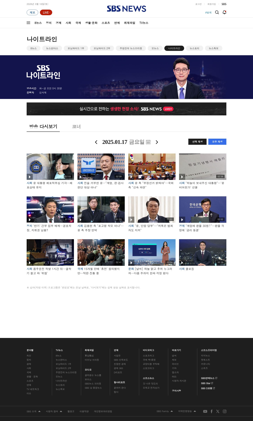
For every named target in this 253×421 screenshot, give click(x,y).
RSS (174, 376)
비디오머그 (148, 349)
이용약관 (84, 411)
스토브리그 (148, 368)
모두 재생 (217, 141)
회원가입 (211, 3)
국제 (78, 23)
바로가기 (176, 349)
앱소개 (175, 372)
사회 (68, 23)
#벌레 (208, 12)
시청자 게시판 (179, 380)
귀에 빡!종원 (149, 359)
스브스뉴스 (148, 377)
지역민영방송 (187, 411)
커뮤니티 (205, 364)
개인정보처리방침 (103, 411)
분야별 (30, 349)
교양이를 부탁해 (151, 364)
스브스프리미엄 (209, 349)
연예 (117, 23)
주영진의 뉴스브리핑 (131, 48)
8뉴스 (38, 23)
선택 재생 (197, 141)
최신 (29, 355)
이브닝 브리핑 (92, 359)
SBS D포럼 (208, 387)
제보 (174, 359)
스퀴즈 (204, 368)
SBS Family (165, 411)
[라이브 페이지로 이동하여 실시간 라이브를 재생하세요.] (46, 12)
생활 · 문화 (32, 376)
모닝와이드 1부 (76, 48)
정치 (49, 23)
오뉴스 (155, 48)
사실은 (117, 355)
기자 (174, 368)
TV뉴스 (143, 23)
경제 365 (118, 368)
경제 (58, 23)
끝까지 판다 (120, 387)
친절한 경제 (120, 364)
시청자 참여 (54, 411)
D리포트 (118, 372)
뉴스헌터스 (52, 48)
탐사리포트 (119, 381)
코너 (76, 126)
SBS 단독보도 (121, 359)
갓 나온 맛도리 (150, 383)
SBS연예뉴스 (209, 377)
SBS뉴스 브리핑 (93, 383)
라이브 (175, 364)
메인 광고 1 (126, 308)
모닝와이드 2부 (102, 48)
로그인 (198, 3)
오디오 (88, 368)
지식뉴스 (205, 355)
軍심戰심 (89, 355)
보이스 (88, 379)
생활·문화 (91, 23)
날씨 (174, 355)
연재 (116, 349)
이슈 (29, 393)
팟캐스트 (205, 359)
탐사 (116, 392)
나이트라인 (174, 48)
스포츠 (106, 23)
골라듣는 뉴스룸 (93, 375)
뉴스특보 (213, 48)
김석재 (42, 92)
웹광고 (70, 411)
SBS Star (207, 382)
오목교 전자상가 (151, 387)
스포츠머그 (148, 355)
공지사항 (176, 390)
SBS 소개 (34, 411)
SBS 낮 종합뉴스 (93, 387)
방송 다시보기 (43, 126)
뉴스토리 (194, 48)
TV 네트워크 (33, 389)
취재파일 (129, 23)
